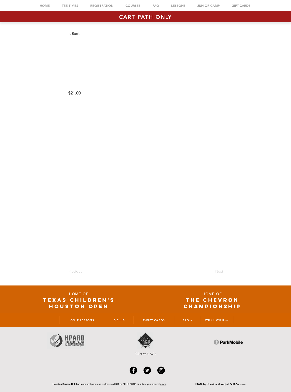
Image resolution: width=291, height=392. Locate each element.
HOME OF (79, 294)
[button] (83, 33)
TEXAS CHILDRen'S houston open (79, 303)
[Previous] (83, 271)
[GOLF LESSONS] (82, 320)
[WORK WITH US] (217, 319)
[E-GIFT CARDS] (153, 320)
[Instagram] (161, 370)
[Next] (211, 271)
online (163, 384)
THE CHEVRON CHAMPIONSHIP (212, 303)
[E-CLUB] (119, 320)
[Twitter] (147, 370)
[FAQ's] (187, 320)
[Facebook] (133, 370)
